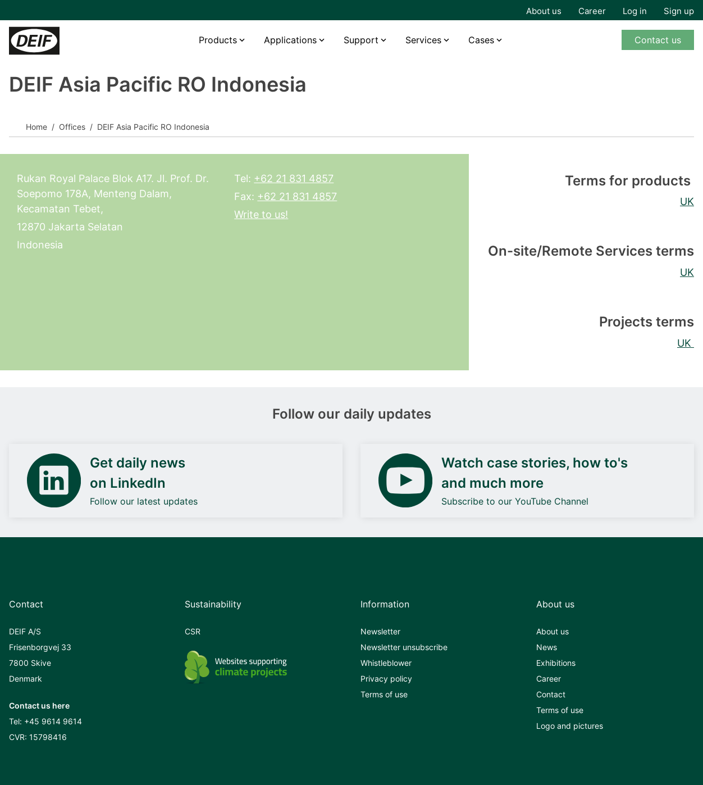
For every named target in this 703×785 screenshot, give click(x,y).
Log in (635, 11)
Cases (481, 40)
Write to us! (261, 214)
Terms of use (384, 694)
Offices (72, 126)
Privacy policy (386, 678)
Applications (290, 40)
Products (218, 40)
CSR (192, 631)
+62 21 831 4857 (294, 178)
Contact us (657, 40)
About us (544, 11)
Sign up (679, 11)
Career (592, 11)
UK (687, 201)
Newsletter (380, 631)
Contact (550, 694)
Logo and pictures (569, 725)
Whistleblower (386, 663)
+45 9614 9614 (53, 721)
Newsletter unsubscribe (404, 647)
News (546, 647)
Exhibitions (556, 663)
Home (36, 126)
